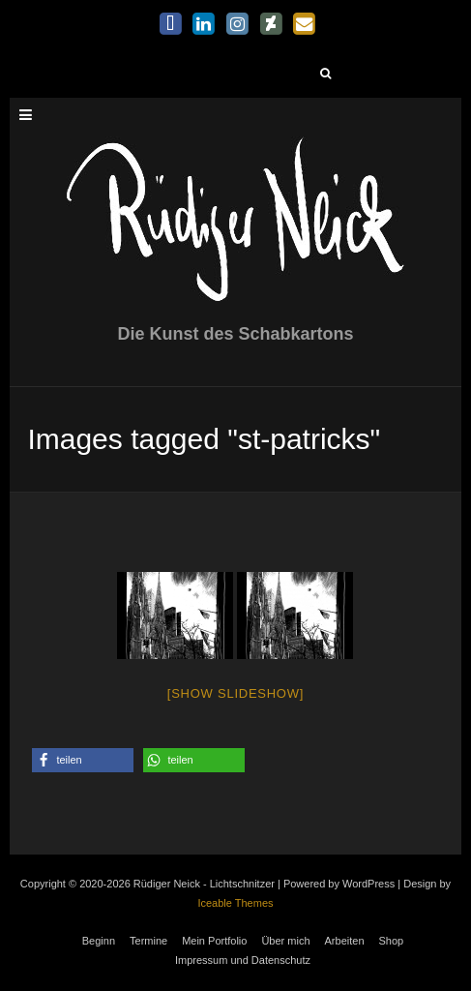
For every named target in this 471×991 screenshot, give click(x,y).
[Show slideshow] (235, 693)
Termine (148, 940)
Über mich (285, 940)
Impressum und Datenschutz (242, 960)
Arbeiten (345, 940)
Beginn (98, 940)
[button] (82, 760)
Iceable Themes (235, 903)
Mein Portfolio (214, 940)
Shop (391, 940)
